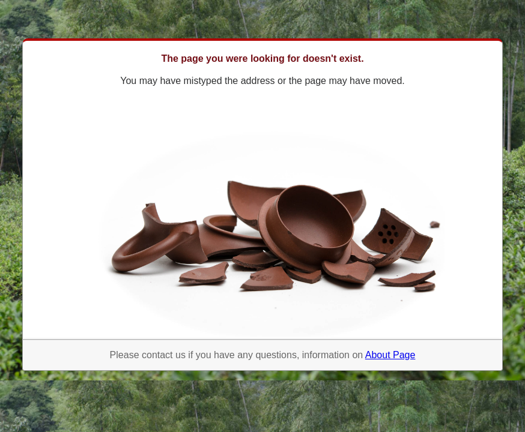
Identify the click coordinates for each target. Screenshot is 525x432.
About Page (390, 355)
